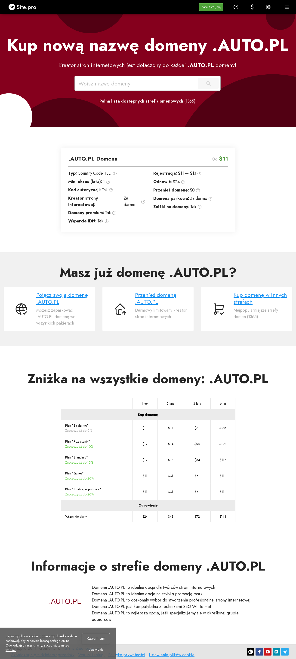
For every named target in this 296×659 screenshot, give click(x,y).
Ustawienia (96, 649)
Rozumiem (95, 638)
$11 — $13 (187, 173)
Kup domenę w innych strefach (260, 298)
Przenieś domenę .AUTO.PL (155, 298)
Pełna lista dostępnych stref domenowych (141, 101)
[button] (211, 7)
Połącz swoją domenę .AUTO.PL (62, 298)
